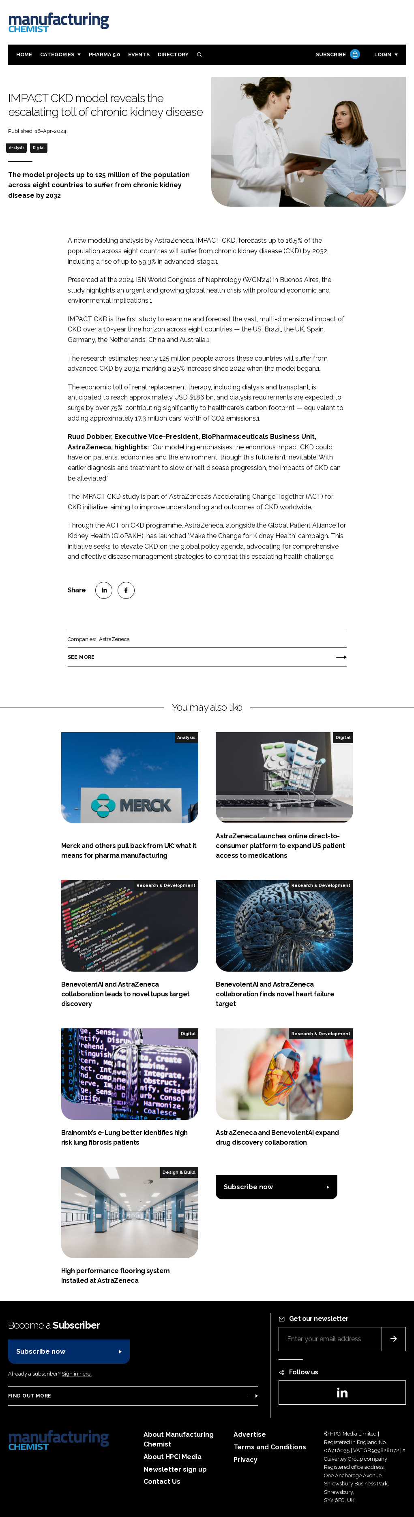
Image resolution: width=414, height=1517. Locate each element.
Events (139, 54)
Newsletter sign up (175, 1469)
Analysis (16, 148)
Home (24, 54)
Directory (173, 54)
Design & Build (179, 1172)
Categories (57, 54)
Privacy (245, 1460)
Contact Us (162, 1481)
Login (382, 54)
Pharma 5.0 (104, 54)
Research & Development (166, 885)
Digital (39, 148)
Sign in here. (77, 1374)
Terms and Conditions (270, 1447)
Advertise (250, 1434)
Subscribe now (248, 1187)
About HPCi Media (173, 1457)
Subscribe (337, 55)
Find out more (29, 1396)
